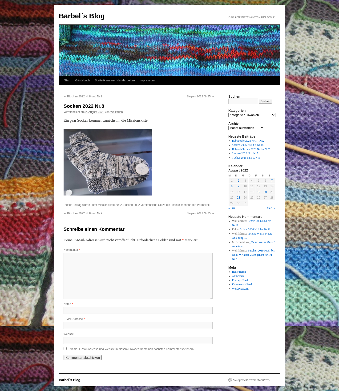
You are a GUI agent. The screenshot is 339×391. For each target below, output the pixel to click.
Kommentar (72, 249)
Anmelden (238, 276)
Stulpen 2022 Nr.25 (200, 96)
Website (69, 334)
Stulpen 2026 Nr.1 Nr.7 (245, 153)
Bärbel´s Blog (82, 16)
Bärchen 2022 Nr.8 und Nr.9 (83, 96)
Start (67, 80)
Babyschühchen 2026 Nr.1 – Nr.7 (251, 149)
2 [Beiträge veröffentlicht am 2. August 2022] (238, 180)
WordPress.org (240, 288)
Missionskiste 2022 (110, 205)
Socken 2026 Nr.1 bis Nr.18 (247, 145)
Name (68, 304)
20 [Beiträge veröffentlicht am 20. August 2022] (265, 192)
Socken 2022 (131, 205)
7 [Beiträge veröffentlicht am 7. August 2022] (272, 180)
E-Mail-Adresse (74, 319)
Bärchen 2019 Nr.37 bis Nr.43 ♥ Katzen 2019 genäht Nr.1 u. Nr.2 (253, 255)
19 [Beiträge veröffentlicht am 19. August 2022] (258, 192)
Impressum (147, 80)
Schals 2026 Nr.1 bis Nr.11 (255, 229)
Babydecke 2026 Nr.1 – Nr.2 (248, 140)
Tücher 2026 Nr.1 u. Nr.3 (246, 157)
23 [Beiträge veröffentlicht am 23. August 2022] (238, 197)
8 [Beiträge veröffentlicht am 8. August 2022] (232, 186)
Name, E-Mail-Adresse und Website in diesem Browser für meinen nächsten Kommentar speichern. (132, 349)
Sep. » (271, 208)
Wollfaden (116, 112)
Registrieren (239, 271)
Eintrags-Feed (240, 280)
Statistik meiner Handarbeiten (115, 80)
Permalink (203, 205)
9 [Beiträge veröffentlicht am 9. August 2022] (238, 186)
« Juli (231, 208)
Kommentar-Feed (242, 284)
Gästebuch (82, 80)
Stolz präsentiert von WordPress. (251, 380)
